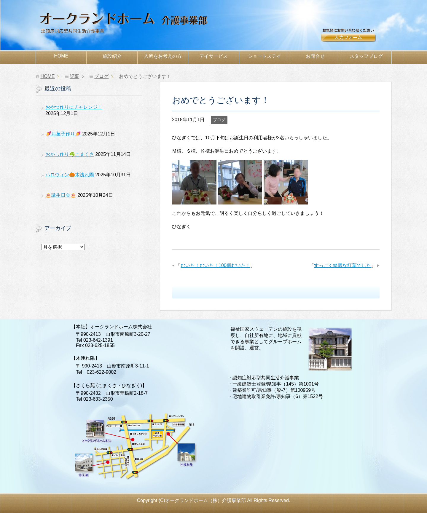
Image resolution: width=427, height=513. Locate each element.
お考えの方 (163, 56)
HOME (61, 55)
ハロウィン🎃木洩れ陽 (69, 174)
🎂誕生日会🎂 (60, 195)
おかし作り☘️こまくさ (69, 154)
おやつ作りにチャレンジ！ (73, 107)
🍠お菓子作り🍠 (63, 133)
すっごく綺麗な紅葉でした (342, 265)
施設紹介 (112, 56)
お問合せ (355, 38)
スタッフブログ (366, 56)
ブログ (219, 119)
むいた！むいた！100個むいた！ (215, 265)
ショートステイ (264, 56)
